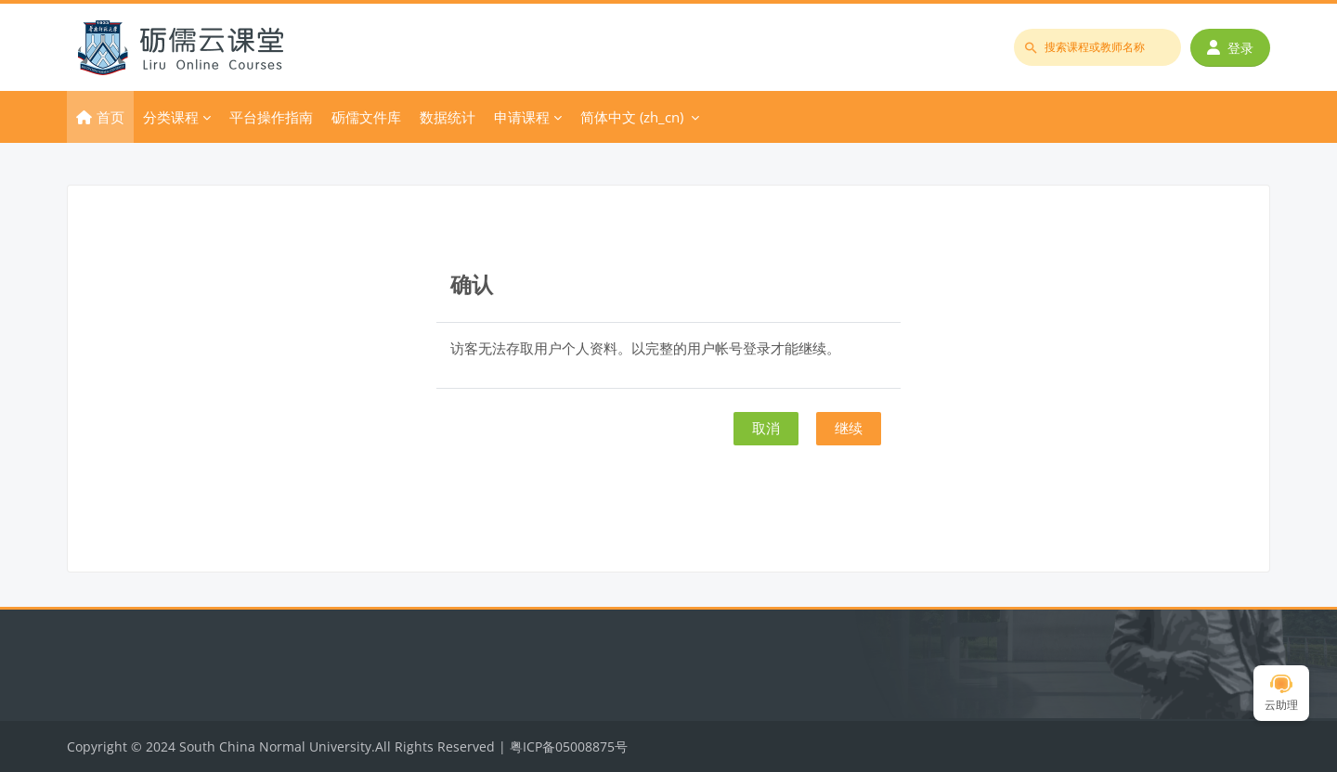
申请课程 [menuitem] (522, 117)
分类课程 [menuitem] (171, 117)
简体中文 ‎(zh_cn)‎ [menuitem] (631, 117)
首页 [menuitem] (110, 117)
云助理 (1281, 694)
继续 (849, 427)
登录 (1230, 48)
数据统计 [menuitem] (447, 117)
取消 (766, 427)
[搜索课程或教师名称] (1097, 47)
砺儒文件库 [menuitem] (366, 117)
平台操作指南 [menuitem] (271, 117)
